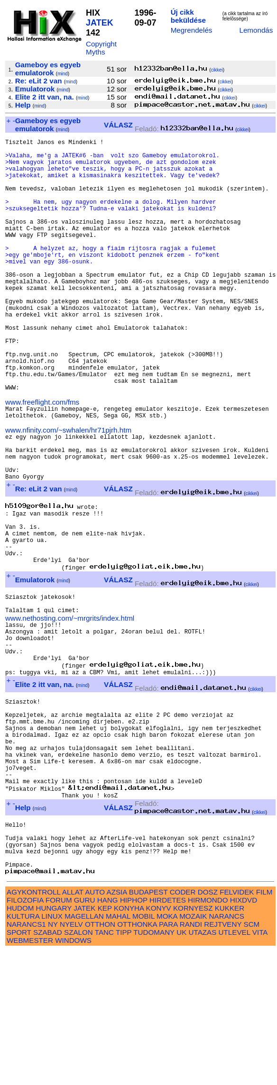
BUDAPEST (148, 1026)
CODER (183, 1026)
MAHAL (118, 1050)
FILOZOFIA (25, 1034)
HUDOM (20, 1042)
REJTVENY (222, 1058)
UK (181, 1066)
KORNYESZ (193, 1042)
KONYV (158, 1042)
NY (53, 1058)
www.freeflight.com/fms (42, 459)
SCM (252, 1058)
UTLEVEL (234, 1066)
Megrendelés (191, 30)
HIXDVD (243, 1034)
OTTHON (100, 1058)
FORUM (59, 1034)
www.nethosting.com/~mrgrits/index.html (69, 709)
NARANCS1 (26, 1058)
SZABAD (47, 1066)
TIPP (123, 1066)
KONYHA (129, 1042)
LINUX (52, 1050)
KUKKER (229, 1042)
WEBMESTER (30, 1074)
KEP (105, 1042)
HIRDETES (167, 1034)
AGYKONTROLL (33, 1026)
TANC (104, 1066)
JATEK (99, 22)
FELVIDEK (237, 1026)
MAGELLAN (84, 1050)
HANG (107, 1034)
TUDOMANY (154, 1066)
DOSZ (208, 1026)
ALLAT (72, 1026)
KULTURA (23, 1050)
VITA (260, 1066)
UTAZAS (203, 1066)
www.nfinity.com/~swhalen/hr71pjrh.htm (68, 491)
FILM (264, 1026)
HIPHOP (134, 1034)
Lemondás (256, 30)
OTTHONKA (137, 1058)
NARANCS (226, 1050)
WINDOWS (73, 1074)
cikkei (217, 69)
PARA (168, 1058)
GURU (84, 1034)
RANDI (191, 1058)
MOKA (167, 1050)
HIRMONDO (208, 1034)
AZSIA (117, 1026)
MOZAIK (193, 1050)
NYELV (71, 1058)
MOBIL (143, 1050)
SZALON (78, 1066)
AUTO (95, 1026)
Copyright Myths (101, 48)
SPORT (19, 1066)
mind (62, 73)
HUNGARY (54, 1042)
